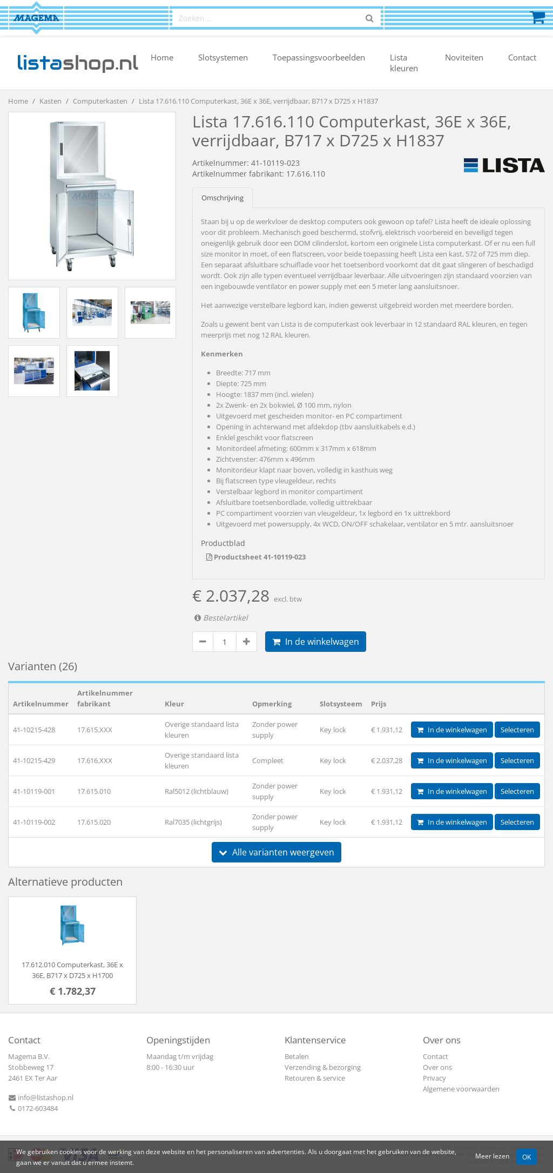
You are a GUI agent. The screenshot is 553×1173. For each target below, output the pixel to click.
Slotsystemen (223, 57)
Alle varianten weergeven (276, 852)
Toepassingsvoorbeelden (319, 57)
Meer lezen (492, 1155)
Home (162, 57)
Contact (522, 57)
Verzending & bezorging (323, 1067)
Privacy (434, 1078)
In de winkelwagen (315, 642)
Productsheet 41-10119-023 (256, 557)
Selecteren (517, 729)
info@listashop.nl (40, 1097)
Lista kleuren (404, 62)
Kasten (50, 101)
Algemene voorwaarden (461, 1089)
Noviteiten (464, 57)
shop (77, 62)
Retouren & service (315, 1078)
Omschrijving (222, 198)
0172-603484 (33, 1108)
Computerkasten (100, 101)
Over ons (437, 1067)
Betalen (297, 1056)
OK (526, 1156)
